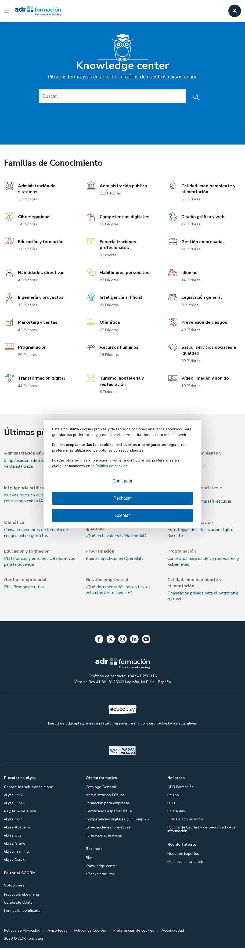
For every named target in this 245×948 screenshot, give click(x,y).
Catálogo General (101, 787)
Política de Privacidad (22, 930)
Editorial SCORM (19, 872)
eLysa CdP (12, 819)
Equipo (173, 795)
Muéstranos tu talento (186, 861)
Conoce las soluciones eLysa (28, 787)
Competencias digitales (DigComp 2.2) (118, 819)
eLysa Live (12, 835)
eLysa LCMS (14, 803)
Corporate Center (19, 902)
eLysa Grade (14, 843)
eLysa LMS (13, 795)
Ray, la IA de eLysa (20, 811)
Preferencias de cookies (133, 930)
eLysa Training (16, 851)
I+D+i (171, 803)
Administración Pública (105, 795)
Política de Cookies (90, 930)
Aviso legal (57, 930)
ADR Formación (180, 787)
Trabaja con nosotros (185, 819)
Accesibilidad (172, 930)
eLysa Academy (17, 827)
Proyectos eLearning (21, 894)
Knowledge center (101, 865)
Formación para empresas (108, 803)
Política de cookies (111, 465)
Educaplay (176, 811)
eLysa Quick (14, 859)
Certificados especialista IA (109, 811)
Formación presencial (104, 835)
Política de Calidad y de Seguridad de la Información (201, 829)
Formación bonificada (22, 910)
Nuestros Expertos (183, 853)
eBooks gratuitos (100, 874)
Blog (89, 857)
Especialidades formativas (108, 827)
